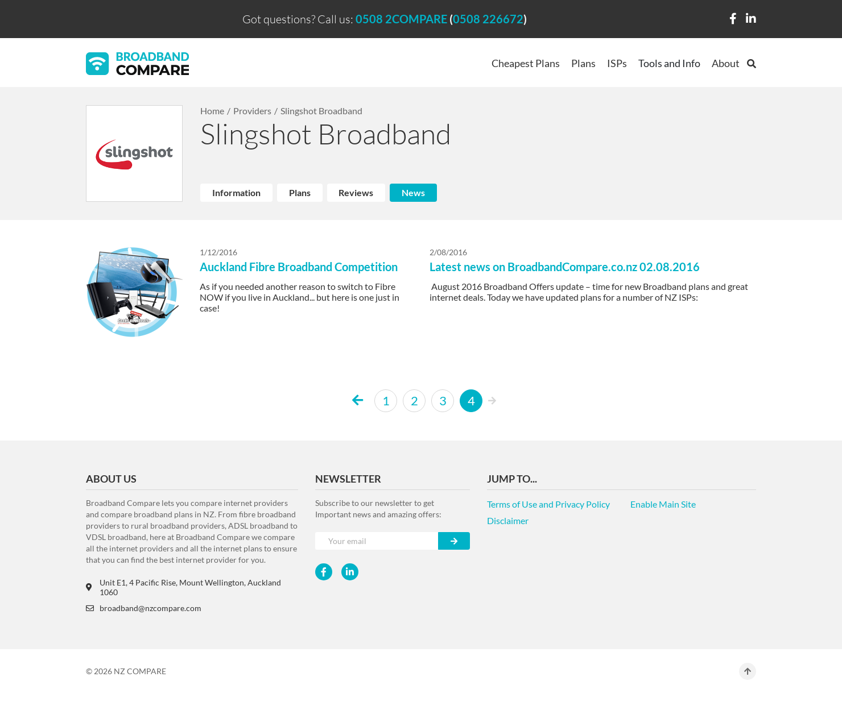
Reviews (356, 192)
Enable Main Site (663, 504)
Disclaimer (508, 520)
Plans (583, 63)
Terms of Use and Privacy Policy (548, 504)
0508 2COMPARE (401, 19)
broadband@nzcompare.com (143, 608)
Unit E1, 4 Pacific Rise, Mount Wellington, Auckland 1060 (183, 587)
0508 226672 (488, 19)
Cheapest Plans (526, 63)
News (413, 192)
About (726, 63)
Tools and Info (669, 63)
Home (212, 110)
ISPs (617, 63)
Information (236, 192)
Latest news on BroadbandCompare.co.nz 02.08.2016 (565, 266)
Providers (252, 110)
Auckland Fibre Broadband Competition (299, 266)
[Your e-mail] (377, 541)
